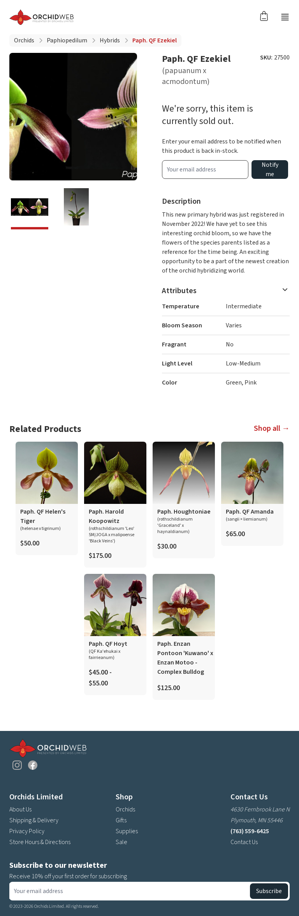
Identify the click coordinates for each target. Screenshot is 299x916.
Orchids (24, 40)
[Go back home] (41, 17)
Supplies (127, 831)
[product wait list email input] (205, 169)
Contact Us (244, 842)
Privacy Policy (26, 831)
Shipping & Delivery (33, 820)
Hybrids (110, 40)
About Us (20, 809)
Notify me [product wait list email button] (270, 169)
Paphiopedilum (67, 40)
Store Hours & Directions (39, 842)
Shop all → (272, 428)
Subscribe (269, 891)
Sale (121, 842)
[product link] (47, 498)
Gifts (121, 820)
